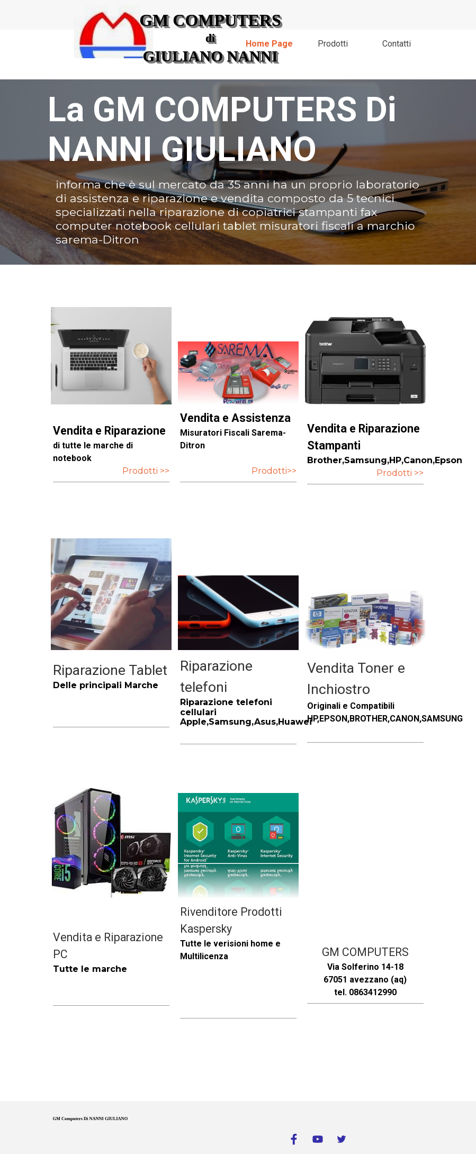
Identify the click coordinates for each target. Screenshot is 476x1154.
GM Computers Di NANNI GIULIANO (90, 1118)
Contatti (396, 44)
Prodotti (333, 44)
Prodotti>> (274, 471)
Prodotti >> (400, 473)
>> (163, 471)
